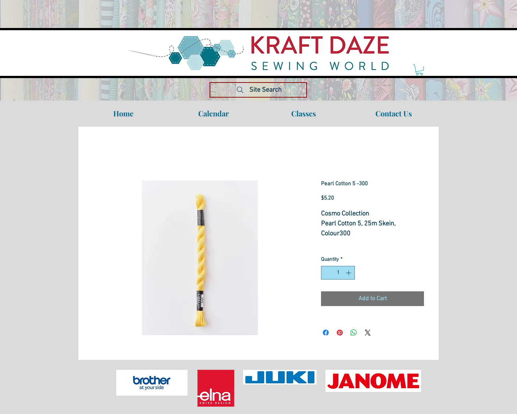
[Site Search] (258, 90)
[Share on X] (367, 332)
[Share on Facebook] (325, 332)
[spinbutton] (338, 272)
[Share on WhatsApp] (353, 332)
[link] (419, 69)
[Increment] (349, 272)
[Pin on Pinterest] (339, 332)
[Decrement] (326, 272)
